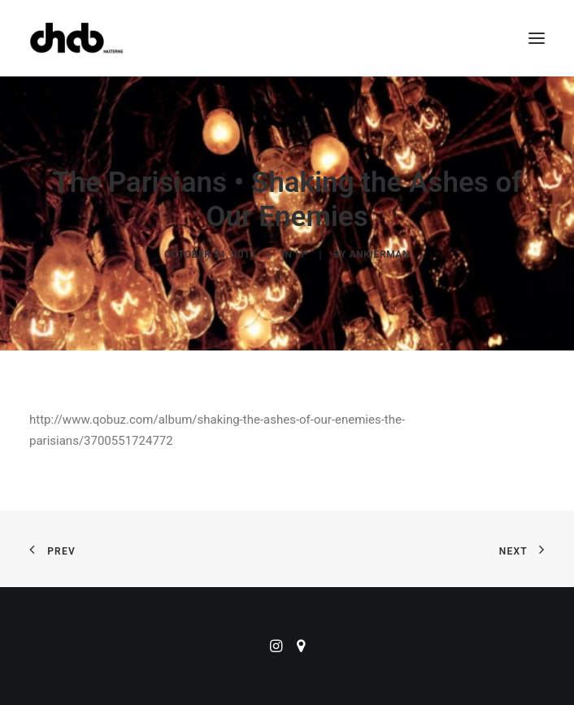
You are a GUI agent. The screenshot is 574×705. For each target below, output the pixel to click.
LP (301, 254)
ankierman (380, 254)
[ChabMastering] (76, 38)
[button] (536, 38)
